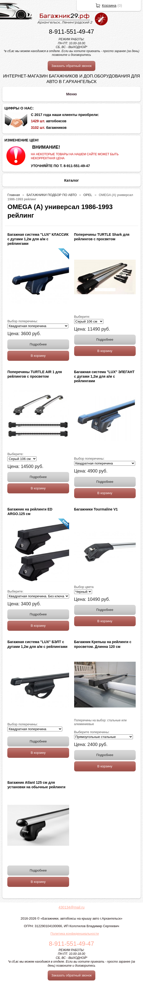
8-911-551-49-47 (71, 31)
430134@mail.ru (71, 907)
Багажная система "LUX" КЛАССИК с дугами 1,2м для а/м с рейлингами (37, 239)
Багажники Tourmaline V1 (96, 509)
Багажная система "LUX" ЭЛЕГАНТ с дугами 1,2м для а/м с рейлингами (104, 376)
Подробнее (38, 344)
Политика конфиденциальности (74, 933)
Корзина (109, 5)
